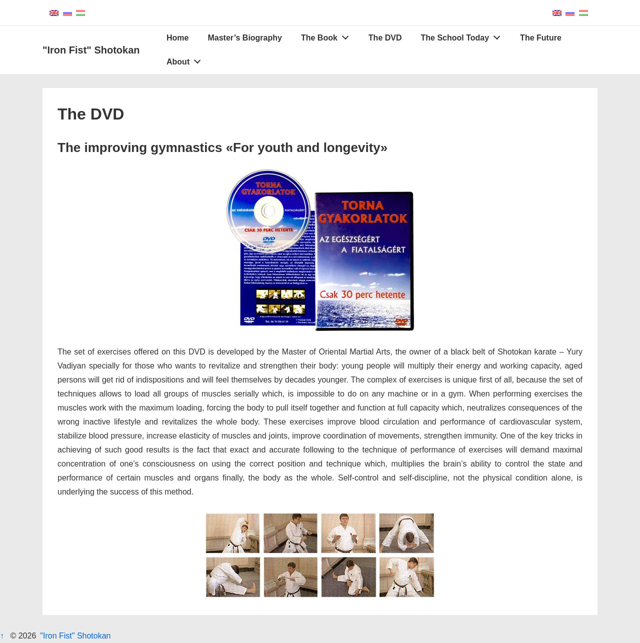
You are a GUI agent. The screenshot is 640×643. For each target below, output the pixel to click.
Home (177, 38)
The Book (327, 35)
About (186, 59)
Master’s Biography (245, 38)
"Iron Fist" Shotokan (91, 50)
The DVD (385, 38)
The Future (541, 38)
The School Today (463, 35)
